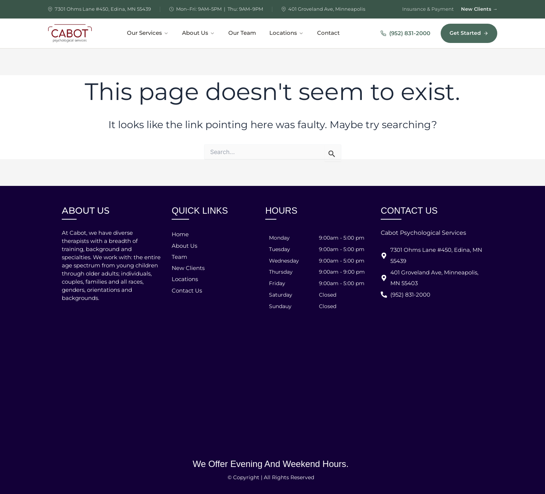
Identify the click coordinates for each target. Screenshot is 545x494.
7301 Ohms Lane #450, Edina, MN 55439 (103, 9)
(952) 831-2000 (405, 33)
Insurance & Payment (428, 9)
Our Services (148, 33)
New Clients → (479, 9)
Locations (286, 33)
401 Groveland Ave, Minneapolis (326, 9)
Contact (328, 33)
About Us (198, 33)
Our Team (242, 33)
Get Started (469, 33)
